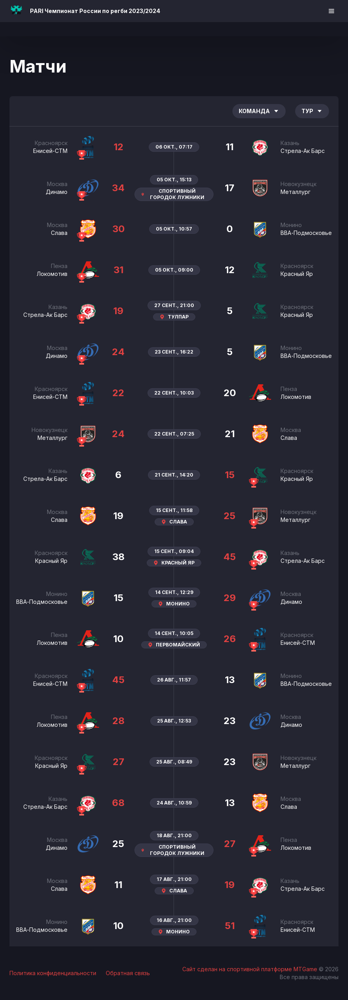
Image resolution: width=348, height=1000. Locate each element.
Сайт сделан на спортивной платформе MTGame (250, 969)
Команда (259, 111)
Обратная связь (128, 973)
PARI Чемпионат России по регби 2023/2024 (95, 10)
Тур (312, 111)
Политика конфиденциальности (52, 973)
